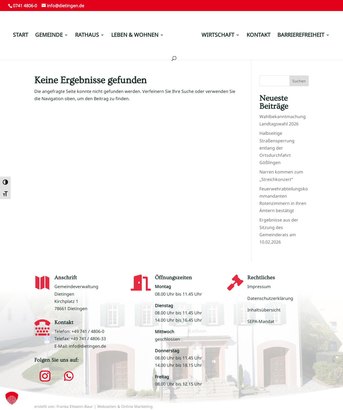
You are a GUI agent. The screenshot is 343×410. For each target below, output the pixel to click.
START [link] (20, 35)
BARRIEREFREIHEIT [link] (300, 35)
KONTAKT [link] (258, 35)
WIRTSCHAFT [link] (218, 35)
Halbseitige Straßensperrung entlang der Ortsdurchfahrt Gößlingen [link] (276, 147)
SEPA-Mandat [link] (260, 321)
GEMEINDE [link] (49, 35)
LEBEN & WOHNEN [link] (134, 35)
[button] (45, 376)
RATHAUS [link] (87, 35)
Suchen (299, 81)
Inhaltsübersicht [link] (264, 310)
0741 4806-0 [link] (25, 6)
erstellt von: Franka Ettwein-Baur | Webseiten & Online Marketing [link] (93, 406)
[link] (182, 38)
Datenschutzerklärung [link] (270, 298)
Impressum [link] (259, 286)
